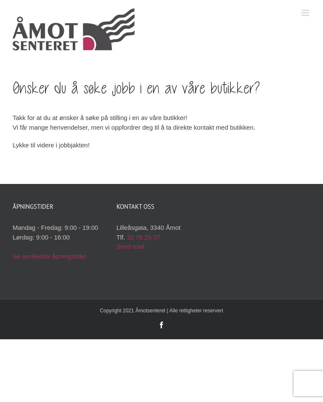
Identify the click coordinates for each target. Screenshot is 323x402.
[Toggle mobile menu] (306, 12)
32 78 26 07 (143, 237)
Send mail (130, 246)
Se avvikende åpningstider (50, 256)
